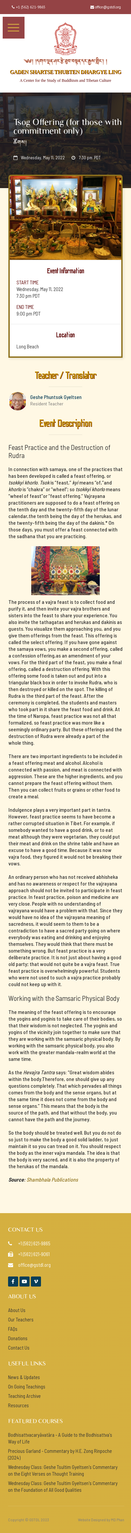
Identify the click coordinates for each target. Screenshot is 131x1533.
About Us (17, 1310)
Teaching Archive (24, 1396)
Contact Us (19, 1348)
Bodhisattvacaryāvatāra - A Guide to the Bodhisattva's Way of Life (60, 1438)
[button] (14, 28)
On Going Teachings (26, 1386)
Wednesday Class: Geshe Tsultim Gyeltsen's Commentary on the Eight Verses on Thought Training (63, 1470)
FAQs (12, 1329)
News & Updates (24, 1377)
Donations (18, 1338)
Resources (18, 1405)
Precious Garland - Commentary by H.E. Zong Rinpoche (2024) (60, 1454)
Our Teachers (21, 1319)
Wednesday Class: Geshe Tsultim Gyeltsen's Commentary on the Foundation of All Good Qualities (63, 1486)
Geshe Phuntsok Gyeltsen (56, 397)
